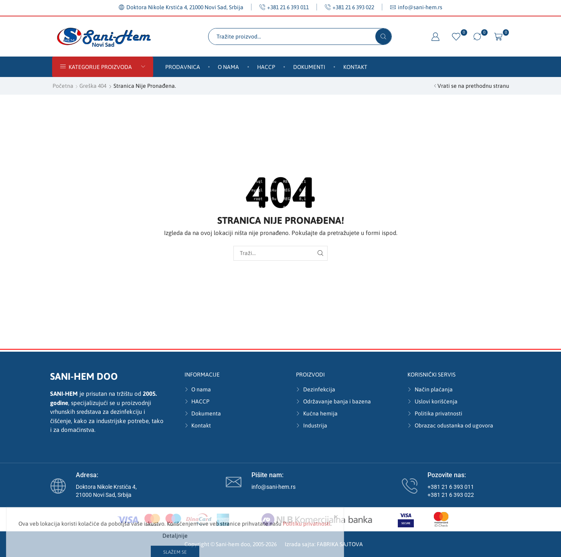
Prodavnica (182, 67)
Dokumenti (309, 67)
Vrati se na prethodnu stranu (473, 86)
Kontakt (355, 67)
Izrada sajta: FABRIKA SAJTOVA (324, 544)
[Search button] (383, 36)
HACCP (266, 67)
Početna (63, 86)
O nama (228, 67)
